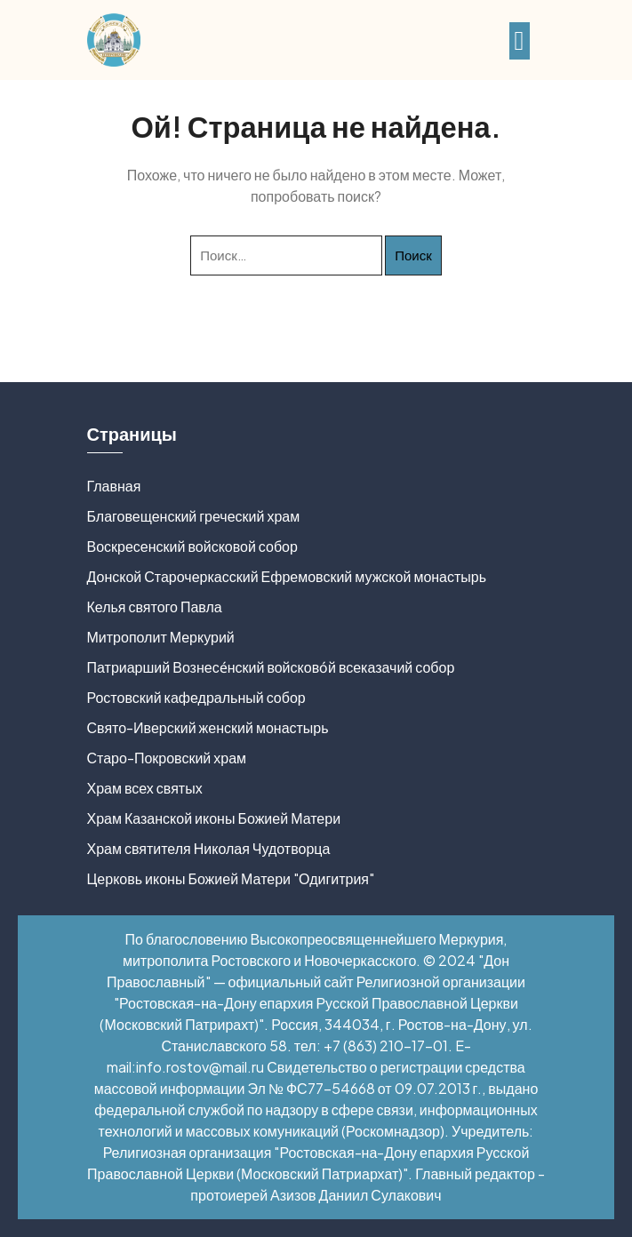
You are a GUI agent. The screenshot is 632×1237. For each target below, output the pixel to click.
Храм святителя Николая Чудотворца (209, 848)
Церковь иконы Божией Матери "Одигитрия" (231, 878)
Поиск (413, 254)
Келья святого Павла (154, 606)
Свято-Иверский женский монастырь (208, 727)
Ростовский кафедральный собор (196, 697)
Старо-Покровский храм (167, 757)
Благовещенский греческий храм (193, 516)
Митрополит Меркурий (161, 636)
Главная (114, 485)
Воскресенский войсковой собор (192, 546)
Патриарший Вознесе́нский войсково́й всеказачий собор (271, 667)
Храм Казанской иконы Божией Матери (214, 818)
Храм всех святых (145, 787)
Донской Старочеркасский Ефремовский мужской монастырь (287, 576)
